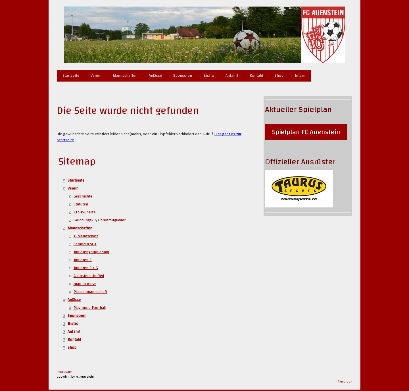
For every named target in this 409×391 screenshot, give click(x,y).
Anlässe (155, 75)
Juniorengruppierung (91, 252)
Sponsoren (182, 75)
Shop (279, 75)
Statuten (81, 204)
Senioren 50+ (85, 244)
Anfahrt (232, 75)
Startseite (70, 75)
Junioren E (83, 260)
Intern (300, 75)
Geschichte (83, 196)
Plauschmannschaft (90, 292)
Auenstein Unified (89, 276)
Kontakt (256, 75)
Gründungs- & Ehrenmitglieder (100, 220)
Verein (96, 75)
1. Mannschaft (86, 236)
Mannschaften (125, 75)
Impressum (64, 372)
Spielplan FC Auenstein (306, 132)
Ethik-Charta (84, 212)
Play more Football (90, 307)
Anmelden (345, 381)
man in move (85, 284)
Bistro (208, 75)
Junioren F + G (86, 268)
